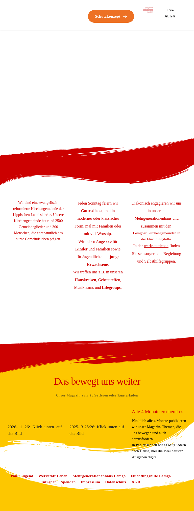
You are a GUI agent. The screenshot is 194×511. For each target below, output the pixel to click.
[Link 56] (111, 287)
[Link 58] (156, 246)
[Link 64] (68, 482)
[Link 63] (48, 482)
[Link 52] (92, 211)
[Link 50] (148, 9)
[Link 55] (85, 280)
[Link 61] (99, 476)
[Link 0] (25, 11)
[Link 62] (150, 476)
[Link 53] (81, 249)
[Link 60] (53, 476)
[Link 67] (135, 482)
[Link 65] (90, 482)
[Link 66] (116, 482)
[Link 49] (111, 16)
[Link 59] (22, 476)
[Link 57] (153, 218)
